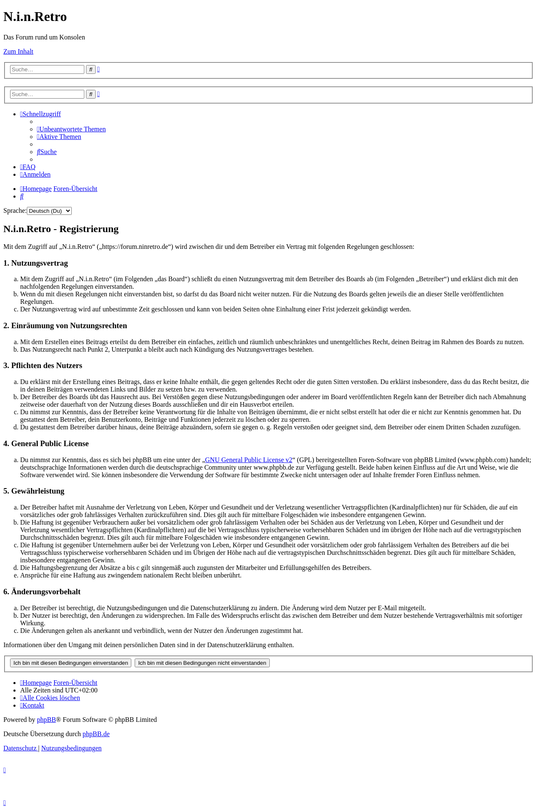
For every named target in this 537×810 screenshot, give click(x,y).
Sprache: (15, 210)
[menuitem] (71, 129)
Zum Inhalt (18, 51)
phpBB (46, 719)
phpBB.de (96, 733)
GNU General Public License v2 (248, 459)
